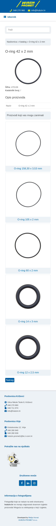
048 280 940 (12, 430)
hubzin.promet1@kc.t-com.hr (19, 436)
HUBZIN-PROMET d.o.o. (28, 520)
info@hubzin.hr (38, 10)
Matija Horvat (33, 517)
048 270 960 (19, 10)
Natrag (10, 380)
